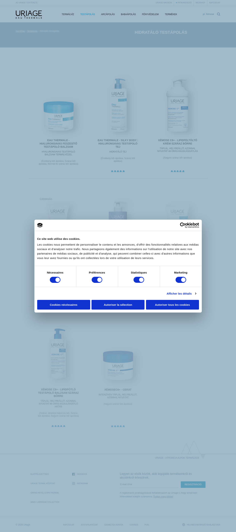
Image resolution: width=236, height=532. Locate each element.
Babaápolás (128, 14)
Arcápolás (108, 14)
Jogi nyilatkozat (89, 525)
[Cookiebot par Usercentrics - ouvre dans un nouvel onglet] (182, 225)
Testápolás (87, 14)
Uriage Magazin (164, 3)
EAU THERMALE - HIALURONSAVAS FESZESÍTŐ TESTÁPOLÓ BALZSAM (58, 143)
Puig (147, 525)
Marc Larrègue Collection (45, 502)
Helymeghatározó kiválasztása (201, 524)
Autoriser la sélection (118, 304)
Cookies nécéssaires (63, 304)
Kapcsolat (214, 3)
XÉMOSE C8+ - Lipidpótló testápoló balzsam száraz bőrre (58, 396)
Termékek (171, 14)
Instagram (80, 483)
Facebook (79, 474)
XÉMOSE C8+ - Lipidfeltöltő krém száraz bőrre (177, 142)
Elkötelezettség (40, 474)
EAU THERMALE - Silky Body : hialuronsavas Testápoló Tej (118, 143)
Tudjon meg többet (163, 496)
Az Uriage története (27, 3)
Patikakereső (184, 3)
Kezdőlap (20, 31)
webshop (200, 3)
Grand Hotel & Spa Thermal (45, 493)
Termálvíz (68, 14)
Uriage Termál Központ (43, 483)
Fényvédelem (150, 14)
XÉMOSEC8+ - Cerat (118, 393)
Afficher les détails (179, 293)
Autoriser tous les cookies (172, 304)
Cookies (134, 525)
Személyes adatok (113, 525)
